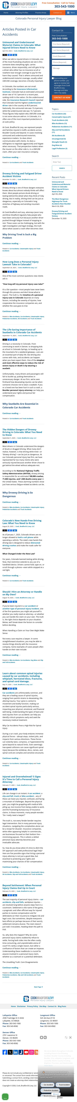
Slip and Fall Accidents (20, 874)
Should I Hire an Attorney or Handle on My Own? (22, 593)
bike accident (28, 796)
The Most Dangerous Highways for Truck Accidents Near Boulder (61, 201)
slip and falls (18, 902)
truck (16, 796)
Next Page (37, 987)
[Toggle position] (66, 1037)
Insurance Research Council (22, 100)
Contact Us (57, 13)
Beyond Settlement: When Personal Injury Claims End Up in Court (22, 886)
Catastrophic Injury (26, 249)
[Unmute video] (41, 1037)
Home (6, 13)
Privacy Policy (32, 1006)
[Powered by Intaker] (60, 1097)
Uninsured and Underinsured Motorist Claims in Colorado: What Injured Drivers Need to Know (22, 45)
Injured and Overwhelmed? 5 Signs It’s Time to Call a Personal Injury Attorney (22, 779)
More (73, 13)
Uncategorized (59, 139)
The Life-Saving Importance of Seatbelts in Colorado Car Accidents (22, 331)
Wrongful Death (59, 142)
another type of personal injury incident (21, 608)
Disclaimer (21, 1006)
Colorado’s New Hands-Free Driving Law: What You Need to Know (22, 522)
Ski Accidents (22, 319)
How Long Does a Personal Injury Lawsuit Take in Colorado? (21, 263)
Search (62, 168)
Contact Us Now (62, 97)
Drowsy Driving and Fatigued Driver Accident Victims (22, 175)
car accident (30, 606)
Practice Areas (40, 13)
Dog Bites (34, 660)
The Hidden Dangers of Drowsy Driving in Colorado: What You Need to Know (22, 432)
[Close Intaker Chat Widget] (70, 1037)
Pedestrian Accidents (10, 319)
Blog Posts (62, 1006)
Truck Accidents (27, 162)
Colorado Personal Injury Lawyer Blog (20, 5)
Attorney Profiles (21, 13)
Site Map (42, 1006)
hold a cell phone (25, 537)
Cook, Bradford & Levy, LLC (26, 1086)
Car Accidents (14, 162)
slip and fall (8, 796)
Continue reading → (12, 157)
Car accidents (9, 693)
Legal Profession (59, 148)
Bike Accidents (15, 316)
